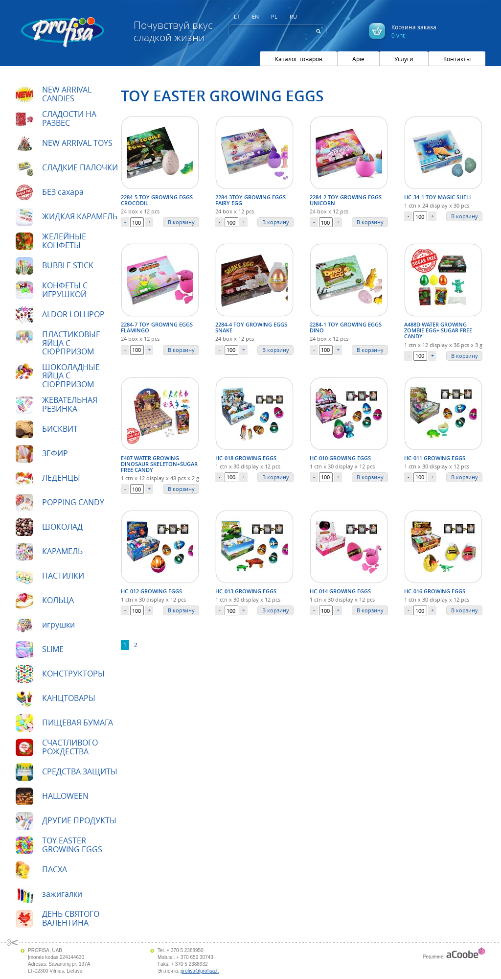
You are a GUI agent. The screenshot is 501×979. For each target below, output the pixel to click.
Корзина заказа (413, 31)
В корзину (181, 222)
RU (293, 17)
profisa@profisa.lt (200, 971)
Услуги (403, 59)
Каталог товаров (298, 59)
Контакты (457, 59)
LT (237, 17)
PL (274, 17)
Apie (358, 59)
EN (255, 17)
